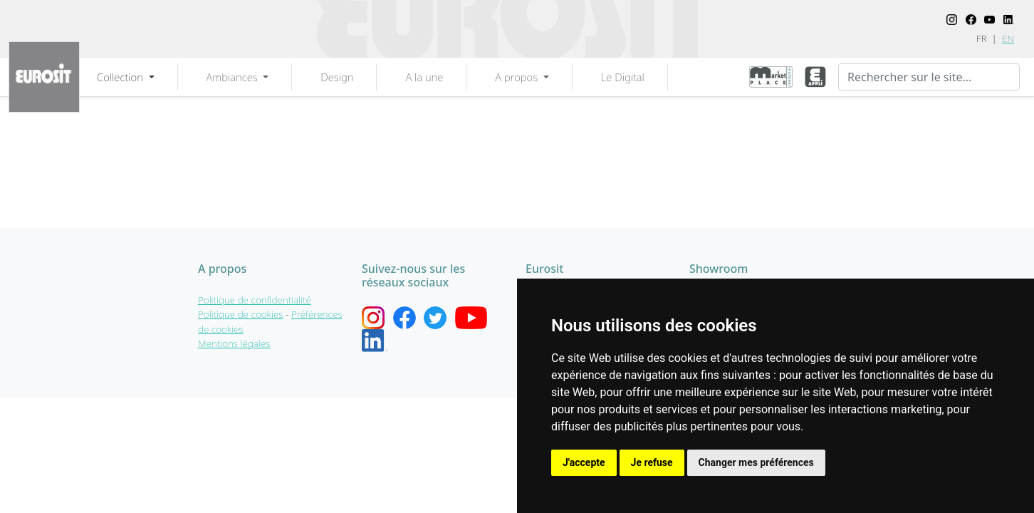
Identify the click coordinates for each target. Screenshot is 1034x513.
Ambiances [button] (234, 77)
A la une (424, 77)
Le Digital (622, 77)
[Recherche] (929, 76)
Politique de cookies (240, 314)
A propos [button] (517, 77)
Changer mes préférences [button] (756, 462)
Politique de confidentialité (254, 300)
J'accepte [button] (584, 462)
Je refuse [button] (652, 462)
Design (336, 77)
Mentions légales (234, 343)
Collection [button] (121, 77)
